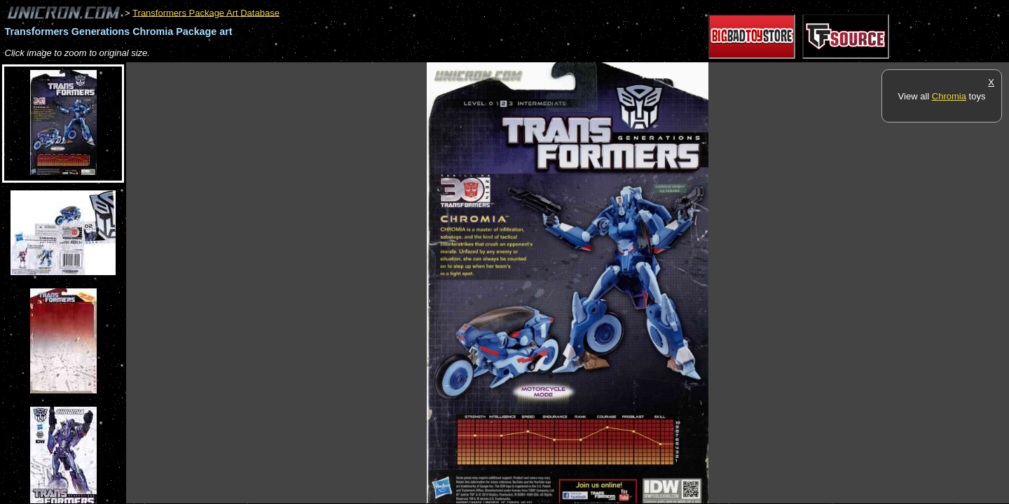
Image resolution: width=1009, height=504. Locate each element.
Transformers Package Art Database (206, 12)
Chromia (949, 96)
